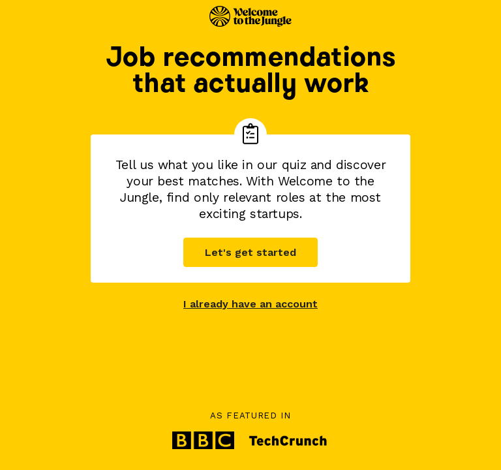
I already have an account (250, 304)
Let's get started (250, 252)
